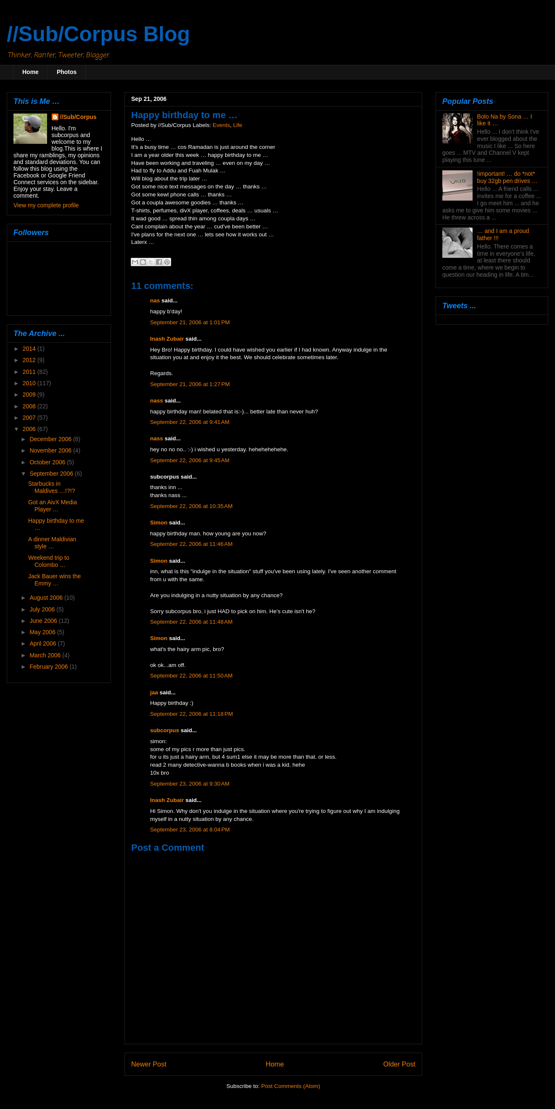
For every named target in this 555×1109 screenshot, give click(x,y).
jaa (154, 692)
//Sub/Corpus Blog (98, 34)
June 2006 (43, 620)
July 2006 (42, 609)
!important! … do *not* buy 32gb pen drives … (507, 177)
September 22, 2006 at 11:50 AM (191, 675)
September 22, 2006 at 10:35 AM (191, 506)
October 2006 (48, 462)
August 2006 (46, 597)
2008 (30, 406)
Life (237, 125)
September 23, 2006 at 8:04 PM (190, 829)
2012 (30, 360)
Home (30, 72)
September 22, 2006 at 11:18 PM (191, 714)
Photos (67, 72)
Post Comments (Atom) (290, 1086)
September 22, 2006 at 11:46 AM (191, 544)
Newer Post (148, 1064)
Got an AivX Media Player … (52, 506)
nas (155, 300)
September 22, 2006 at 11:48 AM (191, 622)
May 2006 (43, 632)
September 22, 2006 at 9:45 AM (190, 460)
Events (221, 125)
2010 (30, 383)
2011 (30, 371)
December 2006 (51, 439)
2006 (30, 429)
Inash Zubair (167, 339)
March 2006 (45, 655)
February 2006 (49, 666)
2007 (30, 417)
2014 (30, 348)
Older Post (399, 1064)
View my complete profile (46, 205)
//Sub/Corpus (78, 117)
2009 (30, 394)
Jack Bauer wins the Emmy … (54, 580)
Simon (158, 522)
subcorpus (164, 730)
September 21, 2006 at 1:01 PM (190, 322)
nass (156, 400)
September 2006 (51, 473)
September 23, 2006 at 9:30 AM (190, 784)
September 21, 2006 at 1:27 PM (190, 384)
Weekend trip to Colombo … (48, 561)
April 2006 (43, 643)
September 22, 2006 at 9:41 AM (190, 422)
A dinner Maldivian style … (52, 543)
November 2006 (51, 450)
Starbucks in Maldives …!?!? (51, 487)
